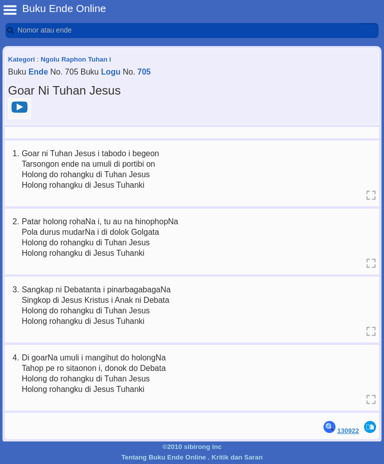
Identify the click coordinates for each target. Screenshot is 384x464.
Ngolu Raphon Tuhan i (75, 59)
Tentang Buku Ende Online (164, 457)
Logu (110, 72)
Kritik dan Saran (237, 457)
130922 (348, 430)
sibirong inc (203, 446)
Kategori (21, 59)
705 (144, 72)
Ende (38, 72)
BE (10, 10)
